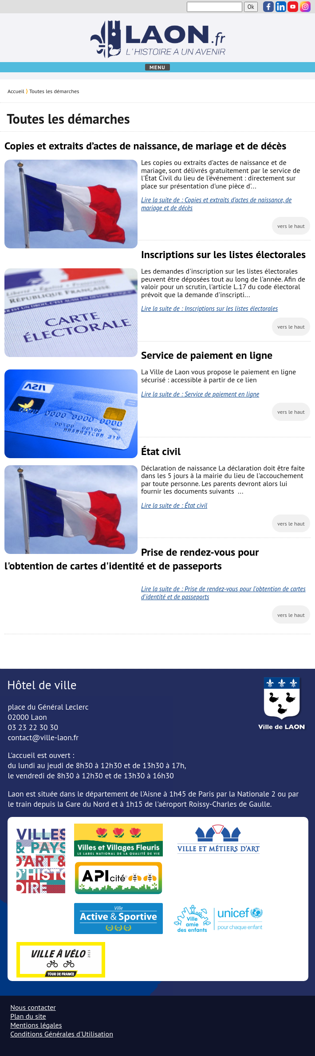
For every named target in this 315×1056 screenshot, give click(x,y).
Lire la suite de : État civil (174, 505)
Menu (157, 67)
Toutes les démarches (54, 90)
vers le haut (291, 225)
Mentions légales (36, 1025)
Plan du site (28, 1016)
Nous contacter (33, 1007)
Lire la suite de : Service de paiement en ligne (200, 394)
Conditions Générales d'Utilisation (61, 1033)
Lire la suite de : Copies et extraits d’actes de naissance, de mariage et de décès (216, 204)
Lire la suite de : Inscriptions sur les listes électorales (209, 308)
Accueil (16, 90)
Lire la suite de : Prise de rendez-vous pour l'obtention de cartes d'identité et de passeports (223, 593)
